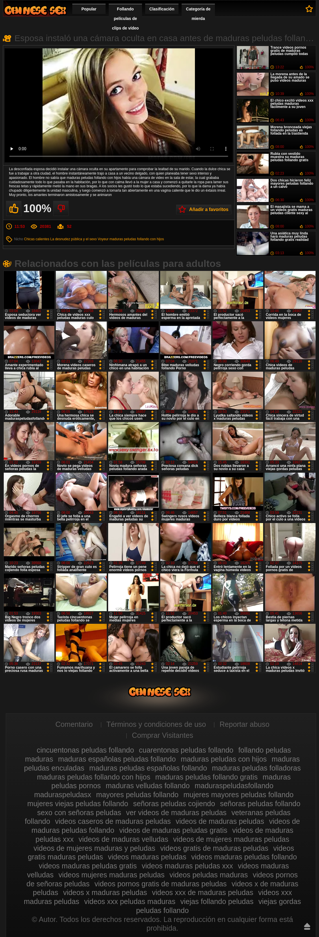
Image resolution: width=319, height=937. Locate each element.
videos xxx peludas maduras (129, 901)
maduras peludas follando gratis (206, 777)
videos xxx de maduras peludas (202, 892)
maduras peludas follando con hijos (137, 239)
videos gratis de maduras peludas (214, 848)
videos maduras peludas (147, 857)
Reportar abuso (244, 724)
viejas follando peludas (216, 901)
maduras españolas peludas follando (117, 759)
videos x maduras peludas (105, 892)
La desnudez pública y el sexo (73, 239)
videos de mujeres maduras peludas (231, 839)
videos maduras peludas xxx (187, 866)
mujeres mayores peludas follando (238, 795)
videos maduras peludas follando (244, 857)
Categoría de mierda (198, 14)
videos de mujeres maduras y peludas (94, 848)
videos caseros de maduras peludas (113, 821)
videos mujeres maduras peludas (111, 875)
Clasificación (161, 9)
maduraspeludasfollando (234, 786)
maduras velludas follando (148, 786)
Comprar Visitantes (162, 735)
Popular (88, 9)
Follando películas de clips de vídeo (125, 18)
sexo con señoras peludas (79, 812)
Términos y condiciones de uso (156, 724)
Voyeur (103, 239)
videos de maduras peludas (220, 821)
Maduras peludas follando (35, 10)
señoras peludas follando (260, 804)
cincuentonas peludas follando (85, 750)
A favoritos (309, 8)
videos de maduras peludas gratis (173, 830)
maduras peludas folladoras (256, 768)
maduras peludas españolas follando (148, 768)
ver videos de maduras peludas (176, 812)
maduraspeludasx (62, 795)
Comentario (74, 724)
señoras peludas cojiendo (174, 804)
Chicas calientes (36, 239)
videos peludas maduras (208, 875)
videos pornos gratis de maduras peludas (161, 884)
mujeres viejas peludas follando (77, 804)
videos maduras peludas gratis (88, 866)
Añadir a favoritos (208, 209)
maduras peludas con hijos (224, 759)
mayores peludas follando (137, 795)
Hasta (307, 926)
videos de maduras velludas (123, 839)
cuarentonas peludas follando (186, 750)
